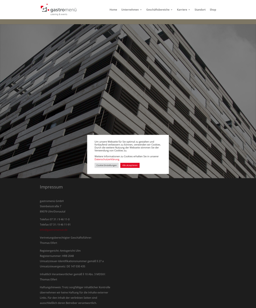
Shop (213, 9)
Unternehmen (130, 9)
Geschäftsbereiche (157, 9)
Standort (200, 9)
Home (113, 9)
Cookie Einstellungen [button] (106, 165)
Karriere (182, 9)
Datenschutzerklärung (107, 159)
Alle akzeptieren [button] (130, 165)
